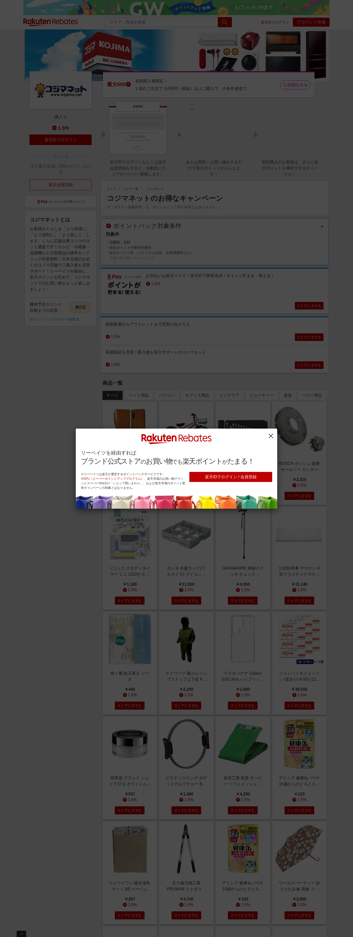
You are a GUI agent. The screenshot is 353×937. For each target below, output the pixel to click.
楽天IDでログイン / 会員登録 (231, 477)
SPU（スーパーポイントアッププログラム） (113, 478)
